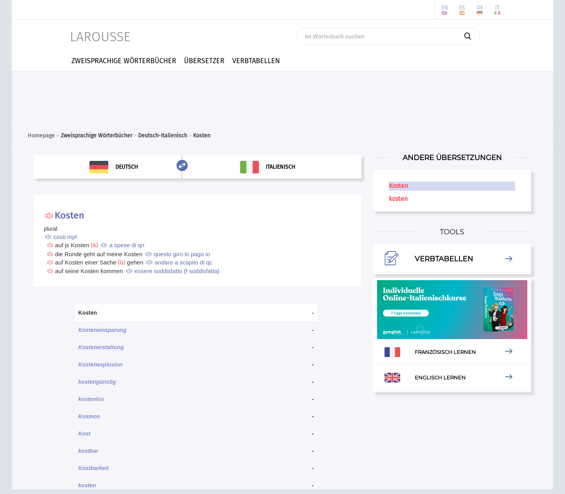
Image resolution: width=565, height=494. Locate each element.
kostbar (88, 451)
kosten (87, 485)
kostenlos (91, 399)
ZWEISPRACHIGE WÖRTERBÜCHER (123, 61)
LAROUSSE (100, 37)
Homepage (41, 135)
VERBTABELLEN (256, 61)
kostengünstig (97, 382)
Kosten (398, 186)
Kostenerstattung (101, 347)
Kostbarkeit (93, 468)
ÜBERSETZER (204, 61)
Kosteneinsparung (102, 330)
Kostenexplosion (100, 364)
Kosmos (89, 416)
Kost (84, 433)
